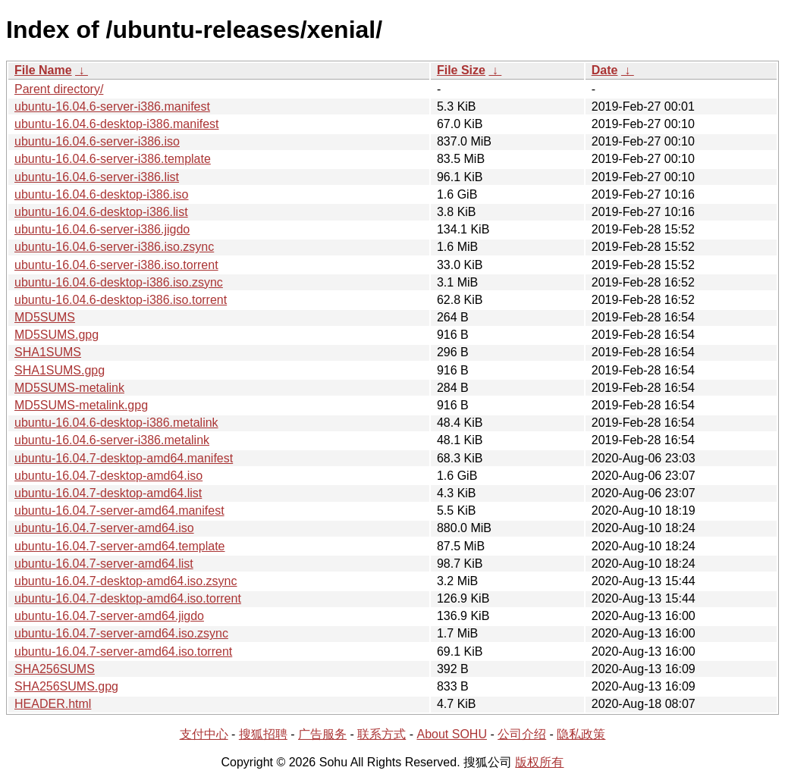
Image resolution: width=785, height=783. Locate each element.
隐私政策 (581, 734)
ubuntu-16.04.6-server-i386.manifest (112, 106)
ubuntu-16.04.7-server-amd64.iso (104, 527)
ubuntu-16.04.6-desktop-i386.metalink (116, 422)
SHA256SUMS (54, 668)
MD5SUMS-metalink (69, 387)
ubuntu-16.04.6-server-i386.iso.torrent (116, 264)
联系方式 (381, 734)
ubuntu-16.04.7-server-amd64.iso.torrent (123, 651)
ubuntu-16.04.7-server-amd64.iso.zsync (121, 633)
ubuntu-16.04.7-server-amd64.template (119, 546)
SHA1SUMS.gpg (59, 370)
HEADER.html (52, 703)
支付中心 (204, 734)
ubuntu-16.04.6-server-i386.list (96, 177)
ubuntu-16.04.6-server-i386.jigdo (102, 229)
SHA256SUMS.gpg (66, 686)
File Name (43, 70)
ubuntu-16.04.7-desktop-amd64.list (108, 493)
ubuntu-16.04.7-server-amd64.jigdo (109, 615)
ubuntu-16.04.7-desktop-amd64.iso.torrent (127, 598)
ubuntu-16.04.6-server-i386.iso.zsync (114, 246)
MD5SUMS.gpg (56, 334)
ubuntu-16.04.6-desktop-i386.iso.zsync (118, 282)
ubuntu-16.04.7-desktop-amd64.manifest (123, 458)
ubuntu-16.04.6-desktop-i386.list (101, 211)
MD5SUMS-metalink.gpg (81, 405)
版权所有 (539, 762)
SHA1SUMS (47, 352)
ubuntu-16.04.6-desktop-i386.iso (101, 194)
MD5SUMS (44, 317)
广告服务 (322, 734)
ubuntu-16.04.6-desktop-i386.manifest (116, 123)
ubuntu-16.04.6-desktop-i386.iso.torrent (120, 299)
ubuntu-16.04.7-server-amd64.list (103, 563)
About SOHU (451, 734)
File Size (461, 70)
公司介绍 (522, 734)
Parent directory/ (58, 89)
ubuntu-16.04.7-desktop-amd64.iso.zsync (125, 581)
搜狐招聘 (263, 734)
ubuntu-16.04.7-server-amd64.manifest (119, 510)
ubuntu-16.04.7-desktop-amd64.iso (108, 475)
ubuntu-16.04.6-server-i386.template (112, 158)
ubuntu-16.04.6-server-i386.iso (97, 141)
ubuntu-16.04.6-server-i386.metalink (111, 440)
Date (605, 70)
